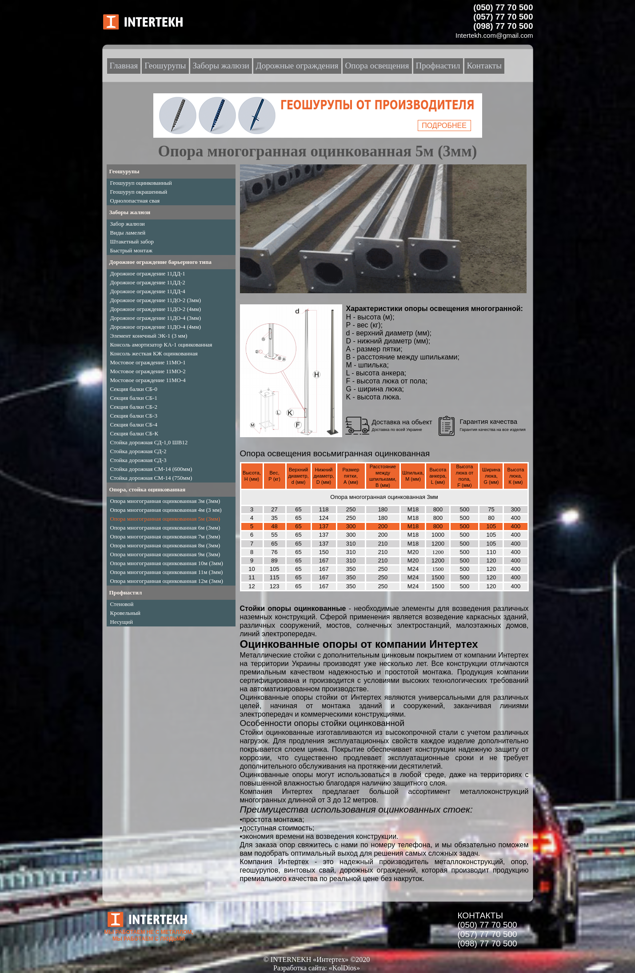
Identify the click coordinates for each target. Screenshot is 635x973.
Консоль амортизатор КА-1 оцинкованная (161, 344)
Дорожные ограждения (297, 65)
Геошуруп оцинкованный (141, 182)
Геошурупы (124, 171)
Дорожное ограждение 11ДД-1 (147, 273)
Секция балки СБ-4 (134, 424)
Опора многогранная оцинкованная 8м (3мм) (165, 545)
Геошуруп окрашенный (139, 191)
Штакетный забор (132, 241)
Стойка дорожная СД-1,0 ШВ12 (149, 442)
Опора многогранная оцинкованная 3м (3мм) (165, 501)
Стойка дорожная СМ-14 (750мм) (151, 478)
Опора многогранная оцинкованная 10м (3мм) (166, 563)
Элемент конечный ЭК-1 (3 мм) (149, 335)
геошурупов (259, 870)
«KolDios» (344, 968)
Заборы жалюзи (130, 212)
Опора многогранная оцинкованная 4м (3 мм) (166, 509)
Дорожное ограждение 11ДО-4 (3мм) (155, 318)
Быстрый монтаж (131, 250)
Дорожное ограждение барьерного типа (160, 262)
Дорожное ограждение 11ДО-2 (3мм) (155, 300)
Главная (124, 65)
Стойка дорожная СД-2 (138, 451)
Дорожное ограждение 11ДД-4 (147, 291)
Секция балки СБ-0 (134, 389)
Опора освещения (377, 65)
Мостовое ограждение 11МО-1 (148, 362)
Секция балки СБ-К (134, 433)
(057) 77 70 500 (487, 934)
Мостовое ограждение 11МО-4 (148, 380)
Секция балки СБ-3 (134, 415)
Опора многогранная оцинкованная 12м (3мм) (166, 581)
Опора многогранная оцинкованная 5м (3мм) (165, 518)
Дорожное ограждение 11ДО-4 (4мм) (155, 326)
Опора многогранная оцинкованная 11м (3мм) (166, 572)
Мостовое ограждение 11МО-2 (148, 371)
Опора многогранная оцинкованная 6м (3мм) (165, 527)
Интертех (366, 697)
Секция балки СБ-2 (134, 406)
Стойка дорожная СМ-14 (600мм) (151, 469)
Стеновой (122, 604)
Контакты (484, 65)
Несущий (121, 621)
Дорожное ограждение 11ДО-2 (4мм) (155, 309)
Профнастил (125, 592)
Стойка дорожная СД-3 (138, 460)
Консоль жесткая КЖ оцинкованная (154, 353)
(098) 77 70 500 (487, 943)
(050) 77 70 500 (487, 924)
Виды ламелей (128, 232)
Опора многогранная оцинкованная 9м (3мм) (165, 554)
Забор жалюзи (127, 223)
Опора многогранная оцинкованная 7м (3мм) (165, 536)
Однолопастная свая (135, 200)
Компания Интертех (274, 861)
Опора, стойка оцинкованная (147, 489)
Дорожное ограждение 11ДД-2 (147, 282)
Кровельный (125, 613)
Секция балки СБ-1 (134, 398)
